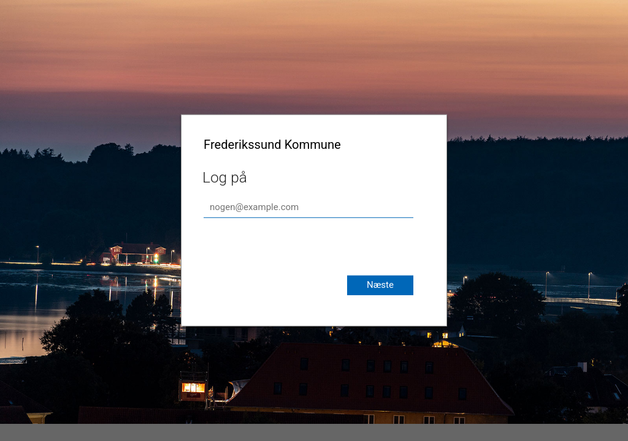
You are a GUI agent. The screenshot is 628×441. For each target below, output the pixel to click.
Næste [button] (380, 284)
